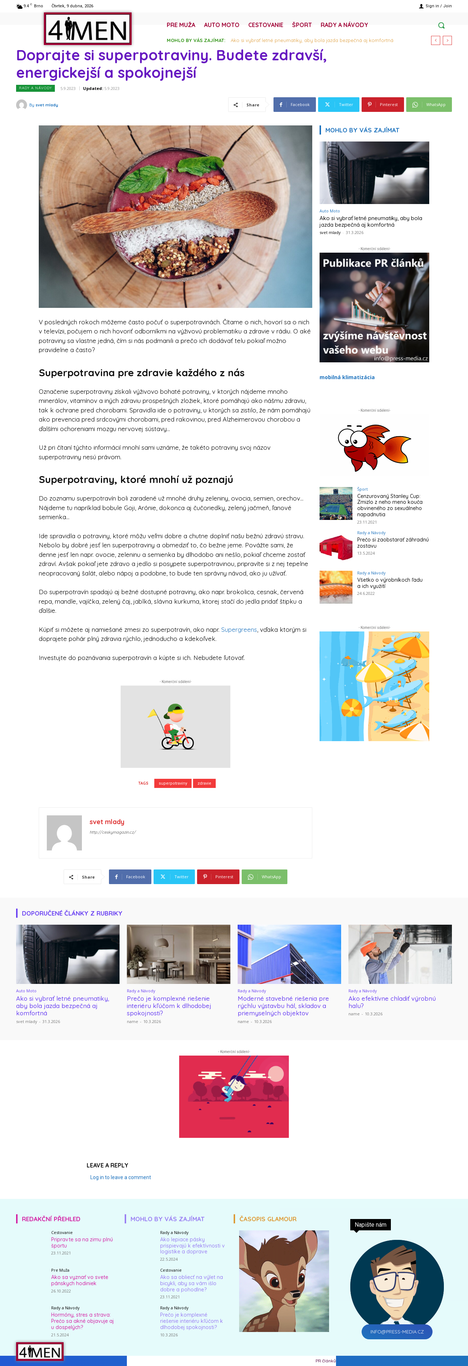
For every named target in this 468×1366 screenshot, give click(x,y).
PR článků (326, 1360)
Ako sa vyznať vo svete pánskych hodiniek (79, 1280)
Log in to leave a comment (120, 1177)
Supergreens (239, 629)
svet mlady (46, 104)
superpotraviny (173, 783)
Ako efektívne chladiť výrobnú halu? (392, 1002)
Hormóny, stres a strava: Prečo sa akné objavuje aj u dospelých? (82, 1321)
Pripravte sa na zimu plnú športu (82, 1242)
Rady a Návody (35, 88)
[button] (441, 25)
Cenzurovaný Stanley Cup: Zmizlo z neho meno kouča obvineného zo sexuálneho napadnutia (390, 505)
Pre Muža (60, 1270)
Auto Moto (330, 211)
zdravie (204, 783)
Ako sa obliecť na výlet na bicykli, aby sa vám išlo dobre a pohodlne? (191, 1283)
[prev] (435, 40)
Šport (362, 489)
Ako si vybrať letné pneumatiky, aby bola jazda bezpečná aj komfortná (312, 40)
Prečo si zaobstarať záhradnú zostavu (393, 542)
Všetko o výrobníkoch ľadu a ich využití (390, 583)
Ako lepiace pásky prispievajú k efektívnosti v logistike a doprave (192, 1245)
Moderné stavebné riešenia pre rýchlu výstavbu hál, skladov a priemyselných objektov (283, 1006)
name (132, 1021)
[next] (447, 40)
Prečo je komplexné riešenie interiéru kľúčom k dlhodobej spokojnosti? (169, 1006)
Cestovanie (62, 1232)
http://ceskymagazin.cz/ (113, 832)
